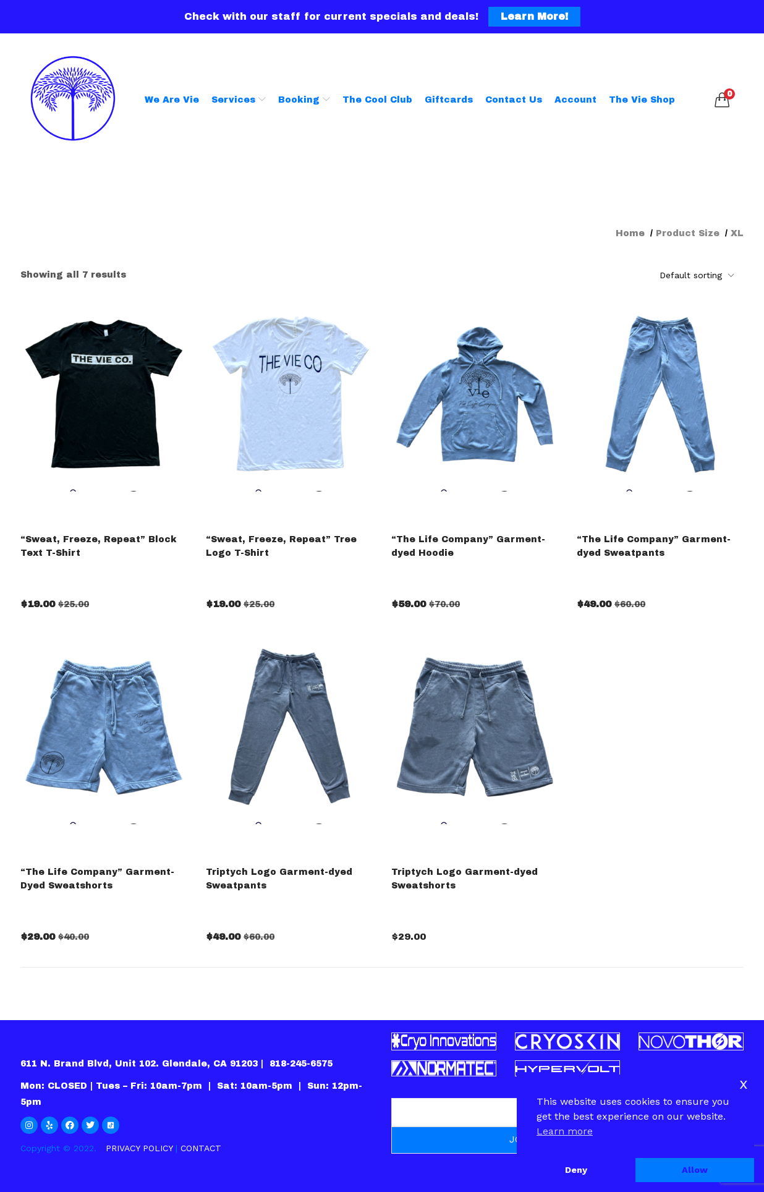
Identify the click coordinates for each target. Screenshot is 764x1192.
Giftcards (449, 99)
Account (575, 99)
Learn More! (534, 16)
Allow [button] (695, 1170)
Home (630, 233)
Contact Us (513, 99)
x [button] (743, 1083)
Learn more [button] (565, 1131)
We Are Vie (172, 99)
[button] (722, 100)
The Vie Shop (642, 99)
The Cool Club (377, 99)
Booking (304, 99)
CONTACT (200, 1148)
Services (238, 99)
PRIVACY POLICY (139, 1148)
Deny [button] (576, 1170)
